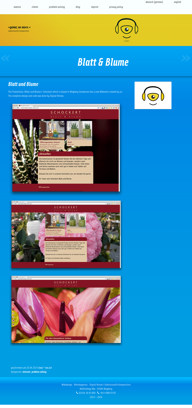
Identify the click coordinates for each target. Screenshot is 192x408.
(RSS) (40, 367)
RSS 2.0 (48, 367)
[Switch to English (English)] (177, 2)
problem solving (39, 372)
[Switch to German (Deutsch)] (154, 2)
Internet (26, 372)
